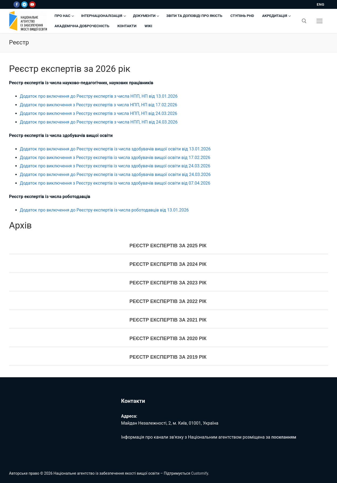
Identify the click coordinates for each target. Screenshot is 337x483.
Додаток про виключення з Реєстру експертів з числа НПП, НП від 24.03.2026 (98, 113)
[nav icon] (319, 21)
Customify (199, 473)
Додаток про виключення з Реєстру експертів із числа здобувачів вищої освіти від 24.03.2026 (115, 165)
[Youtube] (32, 4)
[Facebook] (16, 4)
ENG (320, 4)
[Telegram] (24, 4)
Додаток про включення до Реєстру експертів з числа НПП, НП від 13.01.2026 (99, 96)
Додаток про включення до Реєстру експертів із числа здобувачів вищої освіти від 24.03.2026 (115, 174)
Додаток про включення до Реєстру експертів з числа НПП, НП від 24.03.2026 (99, 122)
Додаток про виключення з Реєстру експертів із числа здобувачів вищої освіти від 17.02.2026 (115, 157)
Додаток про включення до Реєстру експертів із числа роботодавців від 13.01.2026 (104, 210)
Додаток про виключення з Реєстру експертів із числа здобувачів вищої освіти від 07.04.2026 (115, 183)
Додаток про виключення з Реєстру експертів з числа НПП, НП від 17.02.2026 (98, 104)
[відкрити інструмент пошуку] (304, 21)
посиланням (283, 437)
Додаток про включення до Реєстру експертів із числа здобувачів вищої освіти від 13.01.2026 (115, 148)
